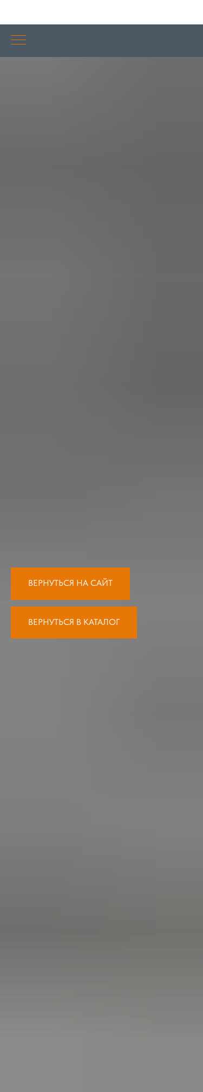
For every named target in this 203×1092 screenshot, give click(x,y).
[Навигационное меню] (18, 40)
